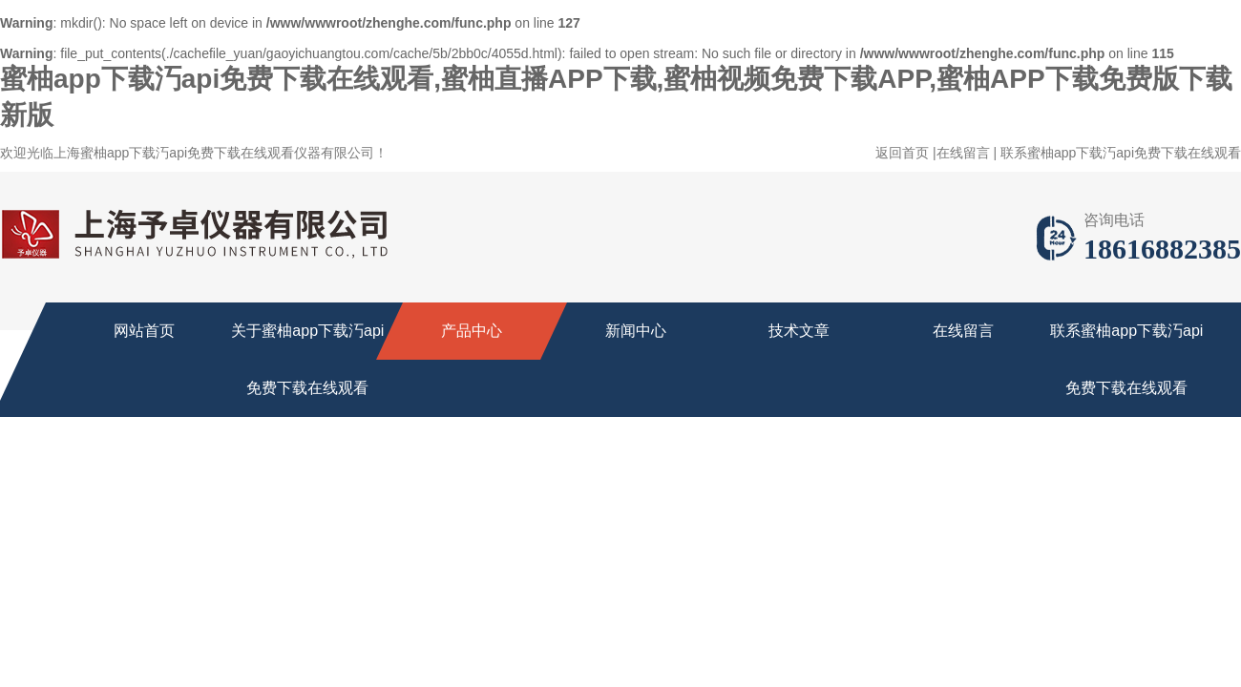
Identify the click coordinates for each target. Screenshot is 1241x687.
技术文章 (799, 331)
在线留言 (963, 152)
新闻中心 (635, 331)
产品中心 (471, 331)
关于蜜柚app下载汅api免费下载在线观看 (307, 359)
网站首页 (144, 331)
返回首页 (902, 152)
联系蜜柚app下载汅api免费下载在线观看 (1120, 152)
